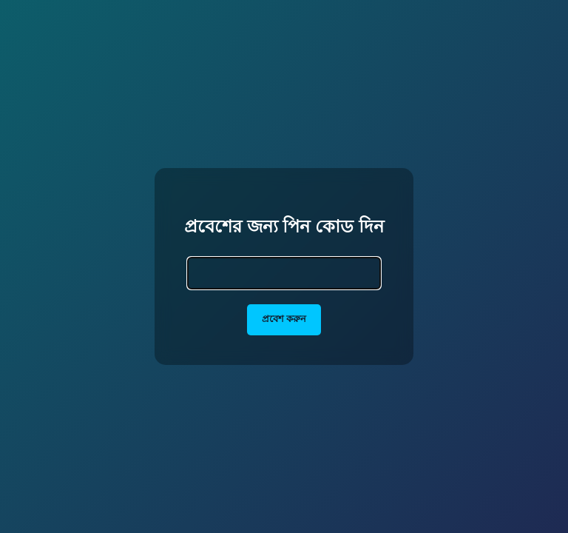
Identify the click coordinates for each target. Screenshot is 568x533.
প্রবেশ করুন (284, 318)
